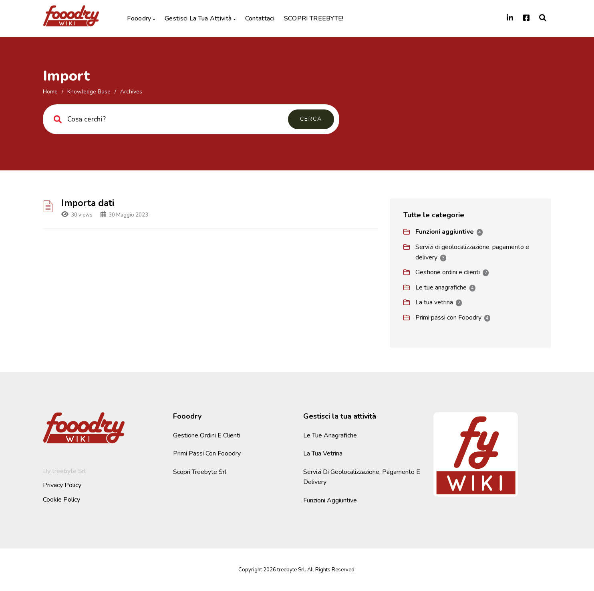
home (50, 91)
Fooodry (141, 18)
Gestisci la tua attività (200, 18)
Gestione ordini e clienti (447, 272)
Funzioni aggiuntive (444, 231)
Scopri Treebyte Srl (199, 472)
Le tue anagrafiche (441, 287)
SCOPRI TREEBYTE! (314, 18)
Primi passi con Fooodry (448, 317)
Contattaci (259, 18)
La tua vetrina (434, 302)
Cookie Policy (61, 499)
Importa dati (87, 203)
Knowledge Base (89, 91)
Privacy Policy (62, 485)
